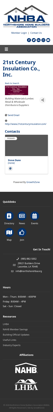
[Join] (22, 234)
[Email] (10, 168)
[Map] (9, 234)
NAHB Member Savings (15, 329)
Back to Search (12, 83)
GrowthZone (33, 182)
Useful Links (9, 339)
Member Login (19, 32)
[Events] (35, 217)
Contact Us (36, 32)
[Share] (42, 100)
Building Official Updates (16, 334)
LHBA (6, 324)
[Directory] (9, 217)
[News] (22, 217)
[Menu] (6, 49)
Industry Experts (11, 345)
